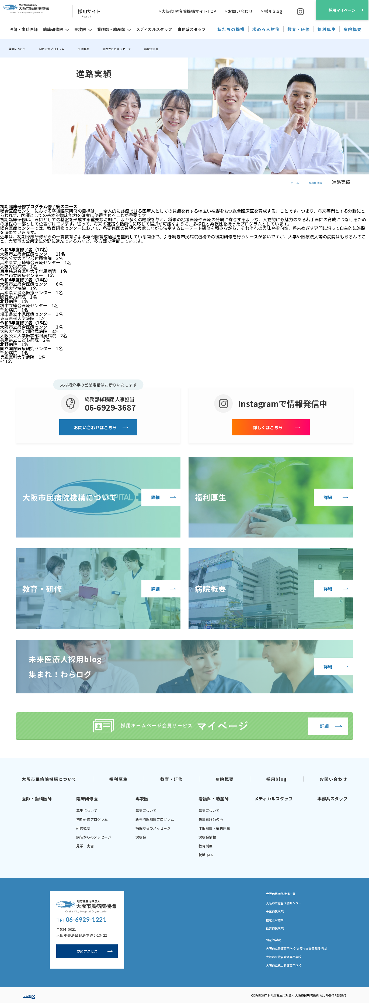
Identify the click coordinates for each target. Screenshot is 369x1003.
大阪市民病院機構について (49, 778)
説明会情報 (207, 836)
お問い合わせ (333, 778)
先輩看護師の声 (211, 819)
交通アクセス (87, 952)
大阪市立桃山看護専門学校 (288, 966)
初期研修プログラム (67, 48)
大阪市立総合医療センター (288, 903)
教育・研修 (171, 778)
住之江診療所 (277, 920)
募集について (21, 48)
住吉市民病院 (277, 929)
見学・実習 (85, 845)
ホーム (283, 181)
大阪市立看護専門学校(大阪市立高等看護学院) (305, 949)
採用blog (276, 778)
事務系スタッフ (332, 798)
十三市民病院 (277, 911)
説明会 (140, 836)
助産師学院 (275, 940)
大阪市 (29, 995)
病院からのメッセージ (153, 48)
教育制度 (206, 845)
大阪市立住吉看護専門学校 (288, 958)
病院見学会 (199, 48)
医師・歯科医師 (37, 798)
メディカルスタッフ (273, 798)
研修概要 (109, 48)
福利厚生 (118, 778)
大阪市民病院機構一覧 (287, 893)
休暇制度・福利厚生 (214, 827)
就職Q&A (206, 854)
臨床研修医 (310, 181)
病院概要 (224, 778)
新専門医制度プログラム (154, 819)
